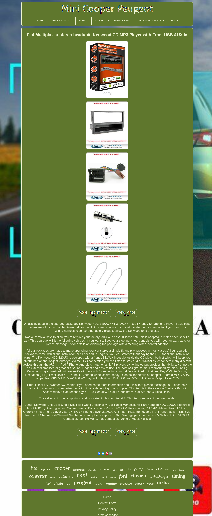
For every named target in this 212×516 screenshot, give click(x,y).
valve (114, 470)
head (150, 469)
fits (34, 468)
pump (138, 469)
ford (123, 476)
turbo (163, 482)
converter (38, 476)
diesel (68, 485)
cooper (62, 468)
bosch (181, 470)
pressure (126, 484)
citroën (52, 478)
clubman (162, 469)
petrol (104, 477)
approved (45, 469)
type (174, 470)
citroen (138, 476)
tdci (129, 469)
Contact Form (107, 503)
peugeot (83, 482)
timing (178, 476)
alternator (92, 470)
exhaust (104, 469)
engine (111, 483)
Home (107, 497)
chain (58, 483)
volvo (150, 483)
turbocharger (159, 477)
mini (82, 475)
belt (121, 470)
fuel (48, 483)
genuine (99, 484)
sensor (139, 483)
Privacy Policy (107, 509)
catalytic (66, 476)
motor (93, 477)
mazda (113, 477)
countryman (79, 470)
